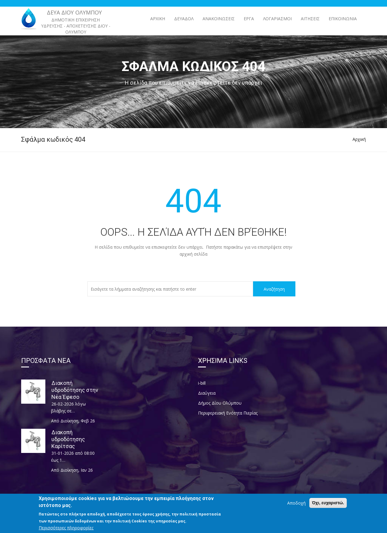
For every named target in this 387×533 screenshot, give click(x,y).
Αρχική (157, 18)
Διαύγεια (207, 393)
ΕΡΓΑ (249, 18)
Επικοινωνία (343, 18)
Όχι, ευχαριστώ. (328, 505)
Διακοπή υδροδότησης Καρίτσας (68, 439)
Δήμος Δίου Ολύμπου (220, 403)
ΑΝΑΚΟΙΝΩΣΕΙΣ (219, 18)
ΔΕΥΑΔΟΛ (184, 18)
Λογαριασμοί (277, 18)
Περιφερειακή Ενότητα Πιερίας (228, 413)
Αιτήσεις (310, 18)
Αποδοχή (296, 505)
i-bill (202, 383)
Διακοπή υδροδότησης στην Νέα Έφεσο (74, 390)
